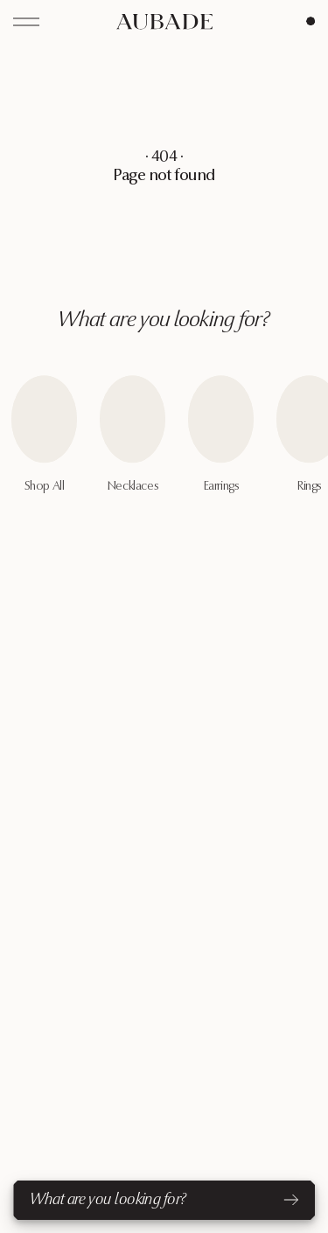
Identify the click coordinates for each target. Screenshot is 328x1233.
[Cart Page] (310, 21)
